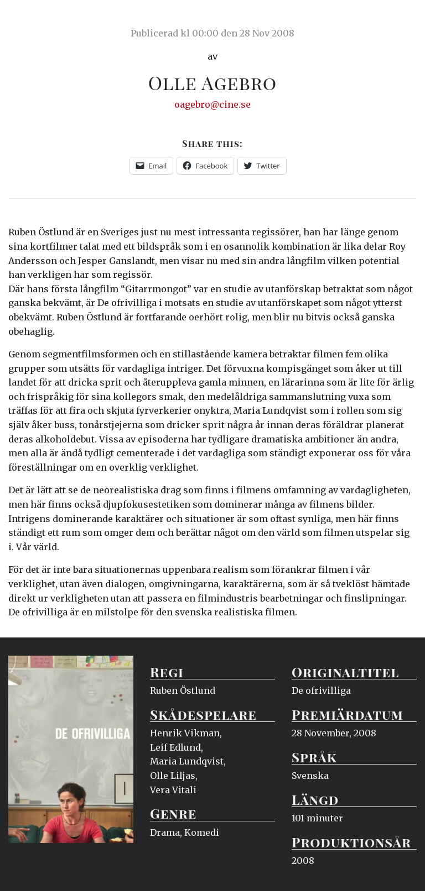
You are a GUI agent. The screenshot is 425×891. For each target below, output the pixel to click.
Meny (402, 19)
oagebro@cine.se (212, 104)
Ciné (34, 19)
